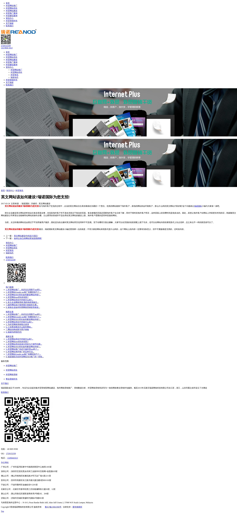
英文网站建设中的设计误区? (26, 236)
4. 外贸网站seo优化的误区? (17, 297)
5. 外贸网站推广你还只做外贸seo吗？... (22, 349)
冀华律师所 (77, 507)
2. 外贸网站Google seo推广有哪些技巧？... (23, 292)
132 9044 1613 (7, 48)
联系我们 (9, 26)
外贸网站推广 (11, 6)
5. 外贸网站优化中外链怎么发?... (19, 300)
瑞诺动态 (14, 77)
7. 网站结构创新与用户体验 (17, 329)
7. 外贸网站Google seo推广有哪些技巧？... (23, 354)
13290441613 (12, 458)
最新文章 (9, 336)
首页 (8, 3)
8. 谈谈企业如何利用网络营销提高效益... (23, 307)
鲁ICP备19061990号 (53, 507)
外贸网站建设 (11, 11)
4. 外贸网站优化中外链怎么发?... (19, 322)
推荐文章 (9, 312)
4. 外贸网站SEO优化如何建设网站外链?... (23, 347)
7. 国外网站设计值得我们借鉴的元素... (22, 305)
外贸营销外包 (11, 21)
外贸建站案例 (11, 16)
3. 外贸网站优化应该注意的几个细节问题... (24, 344)
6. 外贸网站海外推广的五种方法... (20, 352)
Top (2, 511)
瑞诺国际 (198, 206)
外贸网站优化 (11, 8)
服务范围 (5, 361)
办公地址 (5, 462)
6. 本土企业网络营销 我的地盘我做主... (22, 302)
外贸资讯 (14, 75)
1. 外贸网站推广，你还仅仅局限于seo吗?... (23, 290)
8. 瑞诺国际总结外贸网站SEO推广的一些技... (25, 357)
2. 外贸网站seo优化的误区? (17, 342)
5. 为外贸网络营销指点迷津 (17, 324)
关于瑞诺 (9, 23)
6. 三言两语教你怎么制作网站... (19, 327)
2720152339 (6, 46)
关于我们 (5, 383)
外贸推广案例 (11, 13)
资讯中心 (9, 18)
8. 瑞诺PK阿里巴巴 (14, 332)
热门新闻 (9, 287)
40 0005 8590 (12, 449)
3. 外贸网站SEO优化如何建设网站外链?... (23, 295)
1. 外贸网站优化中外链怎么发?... (19, 339)
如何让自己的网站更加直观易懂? (28, 238)
